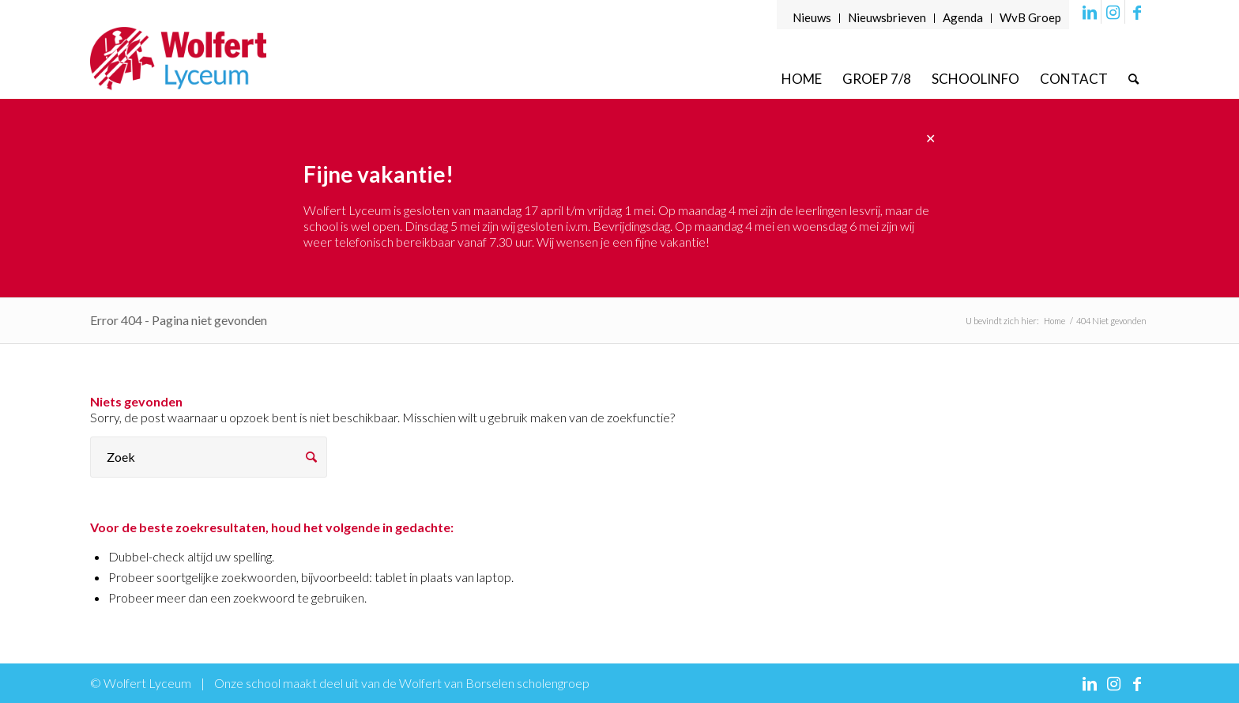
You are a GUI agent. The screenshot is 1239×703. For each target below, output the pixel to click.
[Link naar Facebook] (1137, 12)
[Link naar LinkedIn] (1089, 12)
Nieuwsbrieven (887, 17)
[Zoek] (1133, 78)
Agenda (963, 17)
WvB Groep (1030, 17)
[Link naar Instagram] (1113, 12)
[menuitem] (812, 18)
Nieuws (812, 17)
